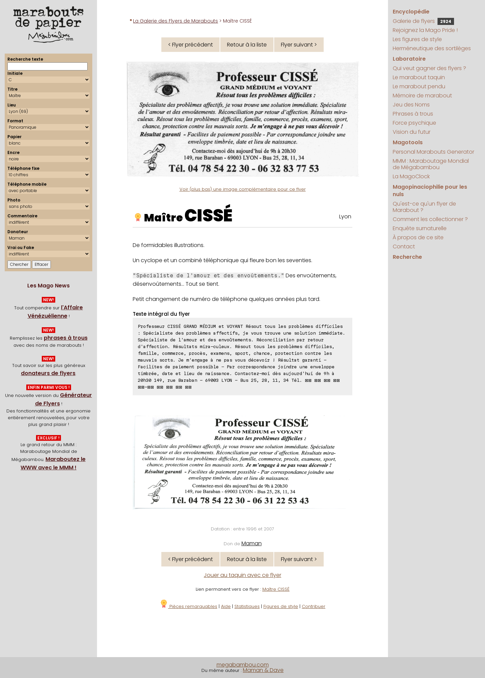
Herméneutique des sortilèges (432, 48)
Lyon (345, 216)
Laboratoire (409, 59)
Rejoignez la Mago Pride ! (425, 30)
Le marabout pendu (419, 86)
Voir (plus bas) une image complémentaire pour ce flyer (243, 189)
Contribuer (313, 606)
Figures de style (280, 606)
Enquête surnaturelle (420, 228)
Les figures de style (417, 39)
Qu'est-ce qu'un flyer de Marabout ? (424, 207)
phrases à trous (66, 338)
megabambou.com (243, 665)
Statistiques (247, 606)
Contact (404, 246)
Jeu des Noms (411, 105)
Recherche (407, 257)
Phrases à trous (413, 114)
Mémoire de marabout (422, 95)
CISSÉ (208, 215)
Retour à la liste (247, 45)
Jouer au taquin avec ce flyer (242, 575)
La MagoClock (411, 176)
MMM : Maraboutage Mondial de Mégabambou (431, 164)
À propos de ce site (418, 237)
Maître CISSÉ (276, 589)
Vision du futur (411, 132)
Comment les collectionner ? (430, 219)
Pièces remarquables (188, 606)
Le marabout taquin (419, 77)
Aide (226, 606)
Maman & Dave (263, 670)
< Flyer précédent (190, 45)
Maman (251, 543)
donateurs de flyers (48, 373)
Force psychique (414, 123)
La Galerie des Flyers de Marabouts (175, 21)
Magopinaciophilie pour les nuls (430, 190)
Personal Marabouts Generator (433, 152)
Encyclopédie (411, 12)
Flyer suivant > (299, 45)
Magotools (408, 142)
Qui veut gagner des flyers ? (429, 68)
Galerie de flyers (423, 21)
